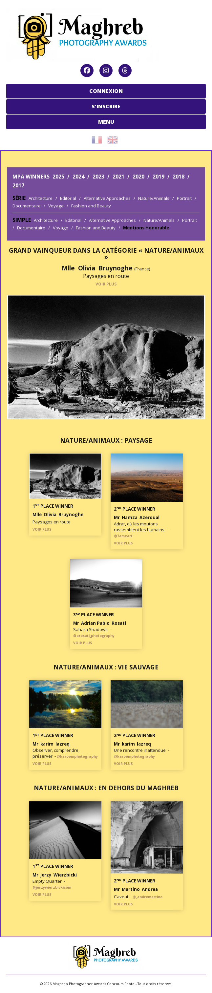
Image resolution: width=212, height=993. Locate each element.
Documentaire (26, 206)
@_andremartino (147, 897)
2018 (178, 176)
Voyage (56, 206)
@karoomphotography (77, 756)
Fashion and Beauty (91, 206)
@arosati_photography (94, 635)
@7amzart (123, 536)
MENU (106, 121)
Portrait (184, 198)
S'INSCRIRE (106, 106)
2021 (118, 176)
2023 (98, 176)
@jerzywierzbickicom (51, 887)
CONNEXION (106, 91)
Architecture (41, 198)
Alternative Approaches (107, 198)
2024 (78, 176)
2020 (138, 176)
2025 (58, 176)
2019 (158, 176)
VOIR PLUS (106, 284)
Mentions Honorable (146, 228)
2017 (18, 185)
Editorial (68, 198)
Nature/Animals (153, 198)
